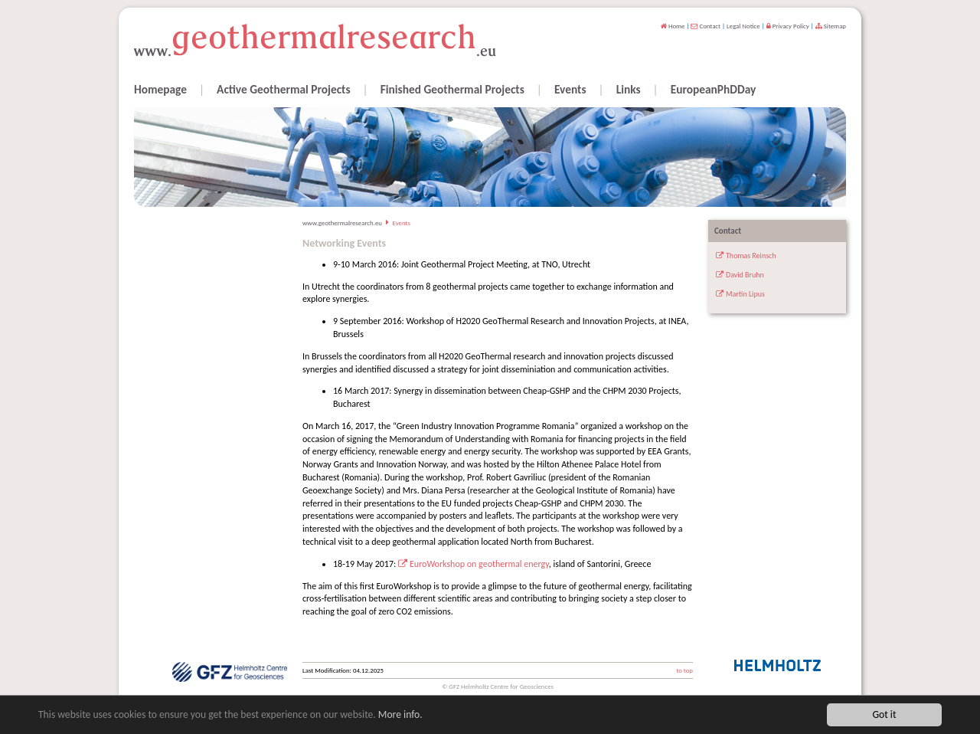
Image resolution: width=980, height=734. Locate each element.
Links (628, 89)
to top (684, 670)
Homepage (160, 89)
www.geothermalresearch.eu (342, 223)
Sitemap (830, 26)
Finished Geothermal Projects (452, 89)
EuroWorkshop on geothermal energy (479, 564)
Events (570, 89)
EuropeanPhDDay (713, 89)
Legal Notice (743, 26)
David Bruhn (745, 275)
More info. (400, 714)
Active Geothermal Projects (284, 89)
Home (673, 26)
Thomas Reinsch (751, 256)
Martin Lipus (745, 294)
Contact (705, 26)
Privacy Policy (787, 26)
